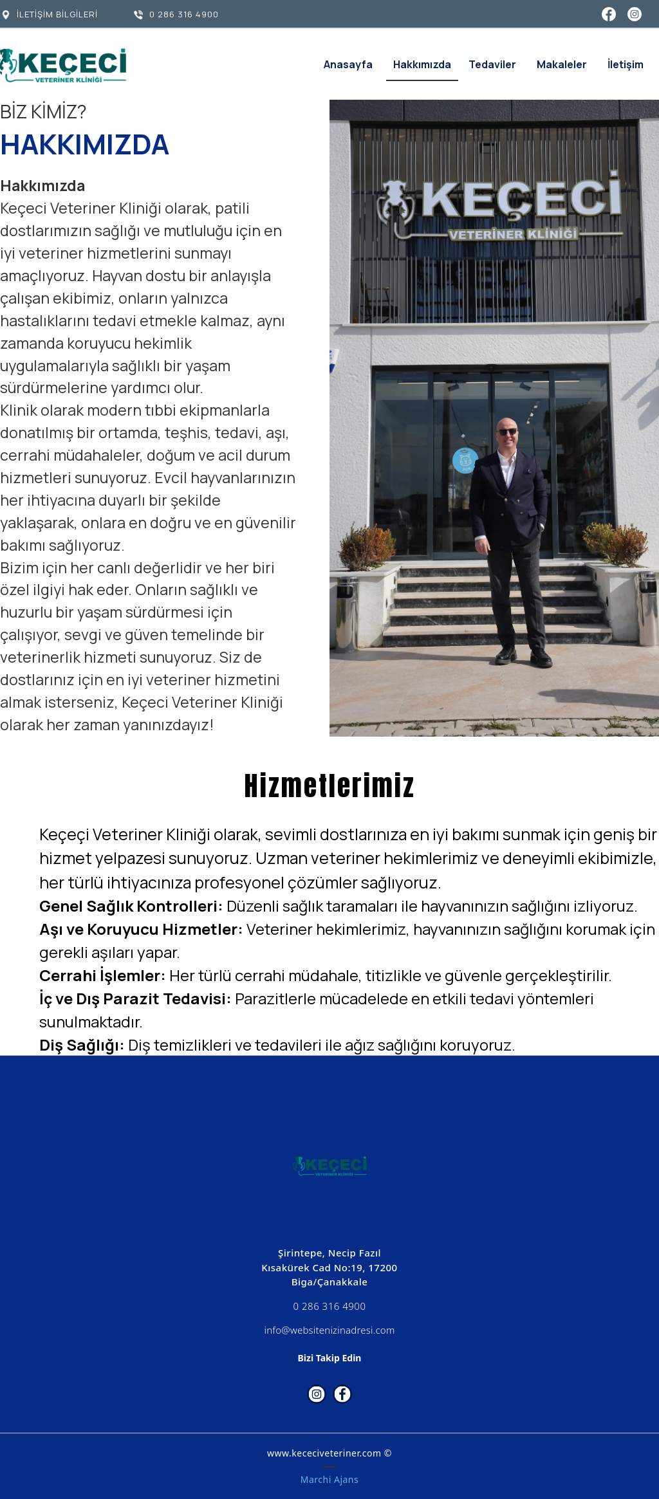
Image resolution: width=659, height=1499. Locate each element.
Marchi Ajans (329, 1479)
